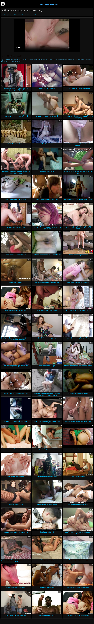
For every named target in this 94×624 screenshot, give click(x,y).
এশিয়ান (15, 15)
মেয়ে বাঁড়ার (20, 15)
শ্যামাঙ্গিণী (27, 15)
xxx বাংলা (33, 15)
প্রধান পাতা (3, 15)
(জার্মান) (9, 15)
